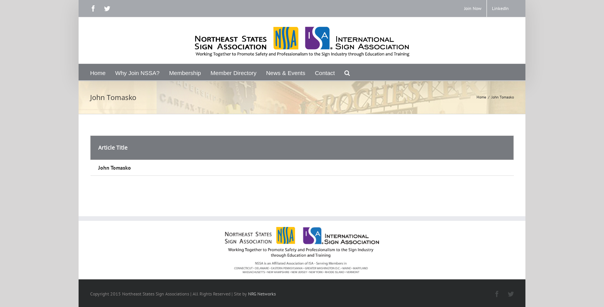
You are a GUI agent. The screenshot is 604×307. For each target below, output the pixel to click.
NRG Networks (262, 294)
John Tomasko (114, 167)
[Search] (347, 72)
